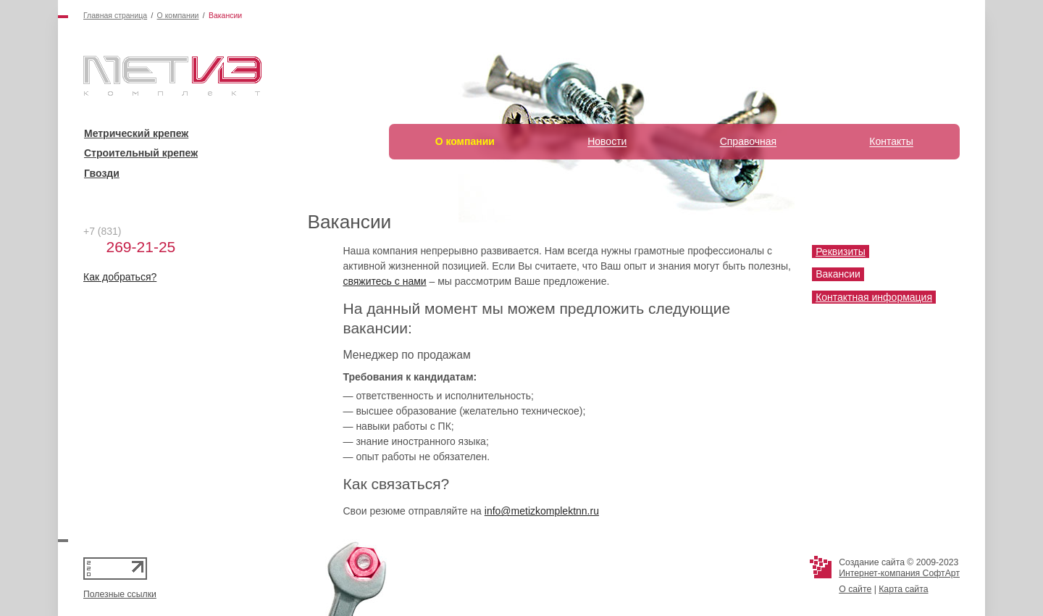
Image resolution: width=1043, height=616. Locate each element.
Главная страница (115, 15)
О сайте (855, 589)
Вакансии (838, 274)
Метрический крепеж (136, 133)
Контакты (891, 141)
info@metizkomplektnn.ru (542, 511)
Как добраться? (119, 277)
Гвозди (102, 173)
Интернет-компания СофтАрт (899, 573)
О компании (178, 15)
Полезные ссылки (119, 594)
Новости (607, 141)
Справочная (748, 141)
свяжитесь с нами (385, 281)
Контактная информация (874, 297)
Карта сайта (903, 589)
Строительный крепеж (141, 153)
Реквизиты (841, 251)
